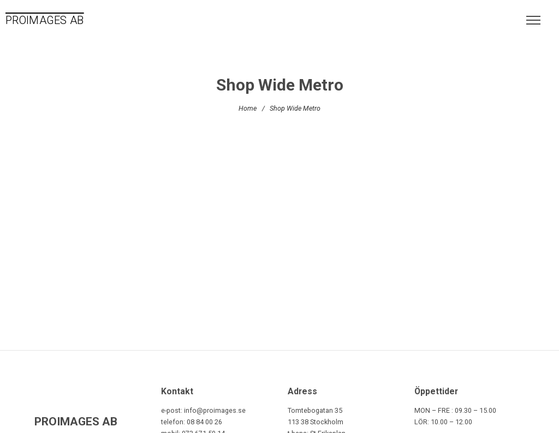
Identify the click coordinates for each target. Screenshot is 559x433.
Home (248, 108)
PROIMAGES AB (44, 20)
